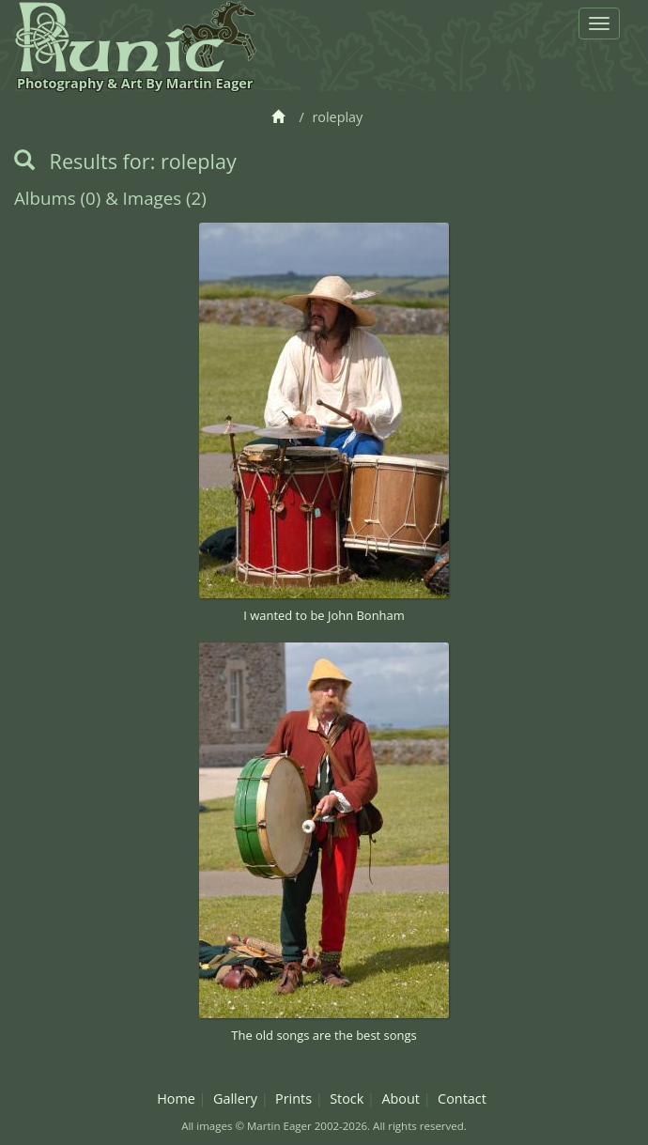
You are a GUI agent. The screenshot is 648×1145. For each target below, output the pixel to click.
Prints (293, 1098)
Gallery (235, 1098)
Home (176, 1098)
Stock (346, 1098)
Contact (462, 1098)
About (400, 1098)
